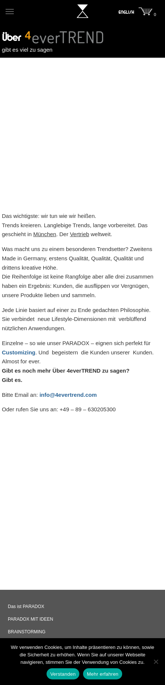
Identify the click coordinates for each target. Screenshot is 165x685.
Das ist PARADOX (26, 606)
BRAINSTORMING (26, 631)
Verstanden (63, 674)
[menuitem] (126, 12)
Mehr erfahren (102, 674)
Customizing (18, 352)
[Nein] (155, 661)
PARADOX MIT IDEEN (30, 619)
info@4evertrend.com (68, 395)
